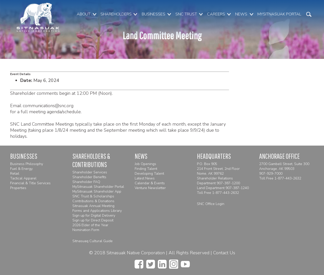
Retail (14, 173)
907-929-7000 (270, 173)
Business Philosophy (26, 164)
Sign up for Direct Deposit (92, 220)
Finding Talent (146, 168)
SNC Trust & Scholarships (93, 196)
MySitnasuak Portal (279, 14)
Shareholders (116, 14)
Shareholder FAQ (86, 181)
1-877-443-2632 (225, 192)
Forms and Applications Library (97, 210)
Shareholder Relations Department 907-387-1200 (218, 181)
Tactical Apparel (23, 178)
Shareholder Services (89, 172)
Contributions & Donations (93, 201)
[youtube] (185, 263)
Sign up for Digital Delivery (93, 215)
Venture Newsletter (150, 188)
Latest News (145, 178)
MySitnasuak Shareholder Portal (98, 186)
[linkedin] (162, 263)
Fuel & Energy (21, 168)
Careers (216, 14)
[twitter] (150, 263)
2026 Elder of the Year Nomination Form (90, 227)
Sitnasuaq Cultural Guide (92, 241)
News (241, 14)
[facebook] (139, 263)
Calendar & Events (150, 183)
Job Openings (145, 164)
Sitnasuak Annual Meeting (93, 205)
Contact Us (224, 253)
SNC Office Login (210, 203)
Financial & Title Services (30, 183)
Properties (18, 188)
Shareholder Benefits (89, 177)
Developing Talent (149, 173)
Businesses (153, 14)
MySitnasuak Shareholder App (96, 191)
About (83, 14)
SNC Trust (186, 14)
